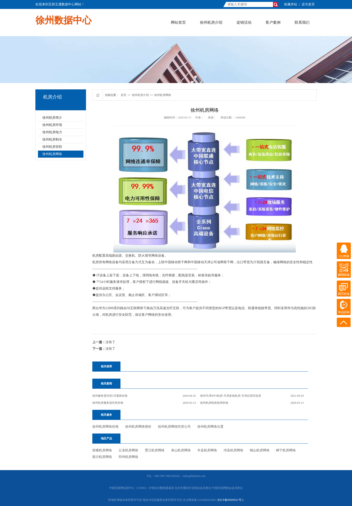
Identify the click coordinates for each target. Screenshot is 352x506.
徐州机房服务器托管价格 (107, 402)
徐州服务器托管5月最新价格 (109, 395)
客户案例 (273, 22)
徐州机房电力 (52, 132)
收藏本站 (290, 4)
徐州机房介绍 (211, 22)
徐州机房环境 (52, 125)
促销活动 (243, 22)
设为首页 (308, 4)
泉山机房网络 (181, 450)
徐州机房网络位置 (210, 426)
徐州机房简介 (52, 117)
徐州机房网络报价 (138, 426)
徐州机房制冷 (52, 139)
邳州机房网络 (128, 457)
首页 (123, 95)
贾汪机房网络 (155, 450)
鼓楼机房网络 (102, 450)
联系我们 (302, 22)
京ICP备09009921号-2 (230, 500)
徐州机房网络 (52, 154)
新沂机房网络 (102, 457)
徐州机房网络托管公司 (174, 426)
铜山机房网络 (260, 450)
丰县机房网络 (207, 450)
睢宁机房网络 (286, 450)
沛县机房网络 (233, 450)
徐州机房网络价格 (105, 426)
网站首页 (178, 22)
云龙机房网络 (128, 450)
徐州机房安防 (52, 146)
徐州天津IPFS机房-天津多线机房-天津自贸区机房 (230, 395)
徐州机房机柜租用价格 (214, 402)
